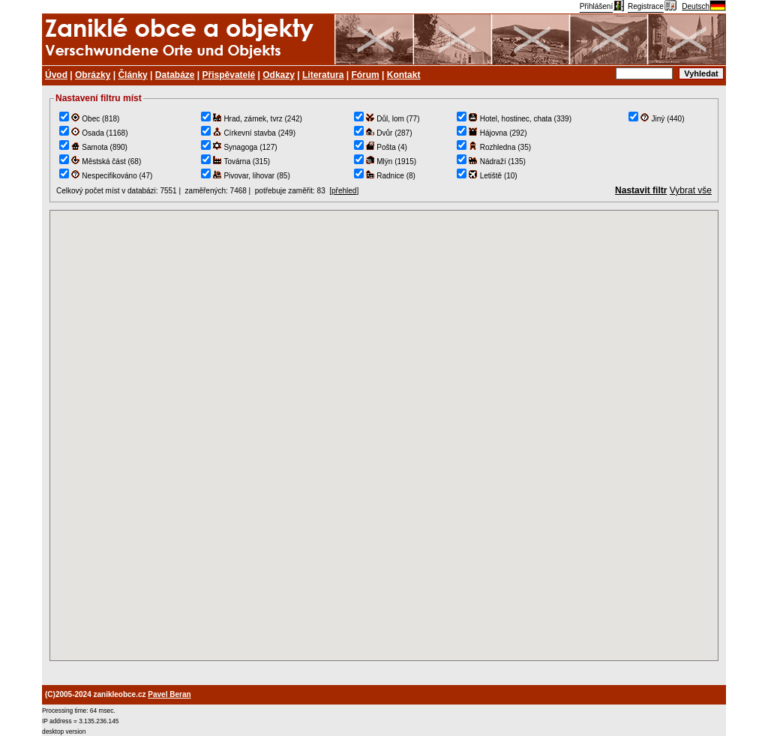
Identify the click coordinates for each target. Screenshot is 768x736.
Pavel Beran (169, 694)
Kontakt (404, 75)
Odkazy (278, 75)
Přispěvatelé (229, 75)
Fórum (365, 75)
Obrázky (92, 75)
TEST (384, 435)
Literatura (323, 75)
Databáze (175, 75)
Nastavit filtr (641, 190)
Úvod (56, 75)
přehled (344, 191)
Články (132, 75)
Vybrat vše (691, 190)
